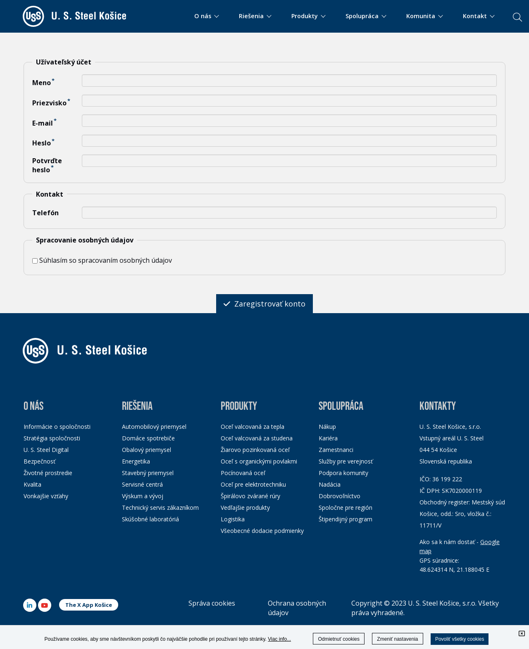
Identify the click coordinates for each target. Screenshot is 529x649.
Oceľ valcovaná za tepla (252, 426)
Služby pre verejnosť (346, 461)
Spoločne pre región (345, 507)
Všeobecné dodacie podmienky (262, 531)
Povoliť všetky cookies (459, 639)
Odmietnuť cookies (339, 639)
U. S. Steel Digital (46, 450)
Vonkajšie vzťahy (46, 496)
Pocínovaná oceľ (243, 473)
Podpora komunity (343, 473)
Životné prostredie (48, 473)
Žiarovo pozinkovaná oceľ (255, 450)
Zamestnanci (336, 450)
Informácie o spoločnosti (57, 426)
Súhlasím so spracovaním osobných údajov (102, 260)
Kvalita (32, 484)
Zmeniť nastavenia (397, 639)
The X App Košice (88, 605)
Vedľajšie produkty (245, 507)
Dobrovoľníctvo (339, 496)
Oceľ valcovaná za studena (257, 438)
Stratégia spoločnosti (52, 438)
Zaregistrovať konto (264, 304)
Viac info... (279, 639)
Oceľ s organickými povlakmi (259, 461)
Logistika (233, 519)
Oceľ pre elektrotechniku (253, 484)
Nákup (327, 426)
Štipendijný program (345, 519)
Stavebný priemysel (148, 473)
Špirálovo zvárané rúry (250, 496)
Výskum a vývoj (142, 496)
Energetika (136, 461)
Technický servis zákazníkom (160, 507)
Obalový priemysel (146, 450)
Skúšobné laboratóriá (150, 519)
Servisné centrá (142, 484)
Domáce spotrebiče (148, 438)
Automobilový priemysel (154, 426)
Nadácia (330, 484)
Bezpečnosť (39, 461)
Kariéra (328, 438)
